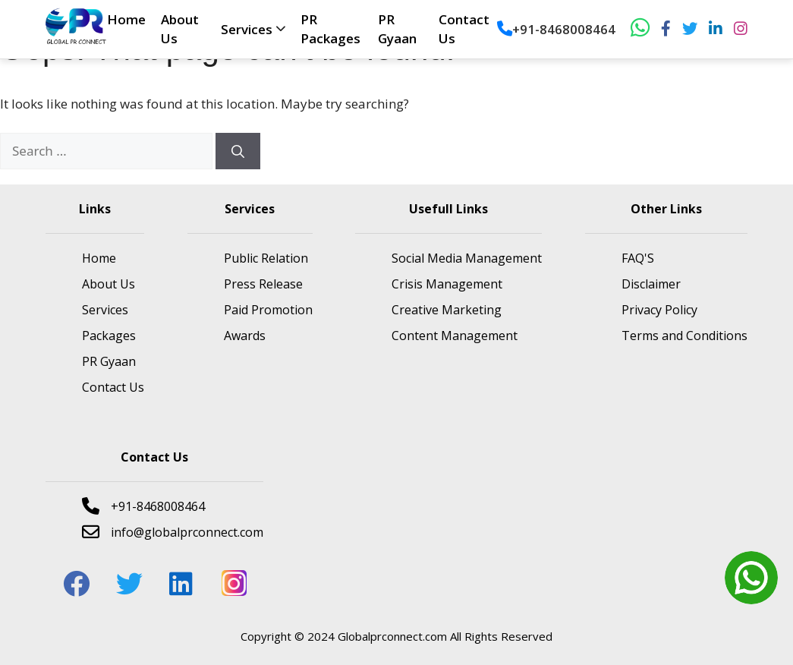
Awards (245, 335)
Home (126, 19)
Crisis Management (447, 284)
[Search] (238, 151)
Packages (109, 335)
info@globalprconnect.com (172, 532)
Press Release (263, 284)
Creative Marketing (447, 309)
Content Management (455, 335)
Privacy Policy (659, 309)
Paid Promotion (268, 309)
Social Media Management (467, 258)
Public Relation (266, 258)
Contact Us (113, 387)
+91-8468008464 (556, 29)
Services (246, 29)
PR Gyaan (109, 361)
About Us (108, 284)
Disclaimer (651, 284)
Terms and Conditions (684, 335)
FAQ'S (637, 258)
